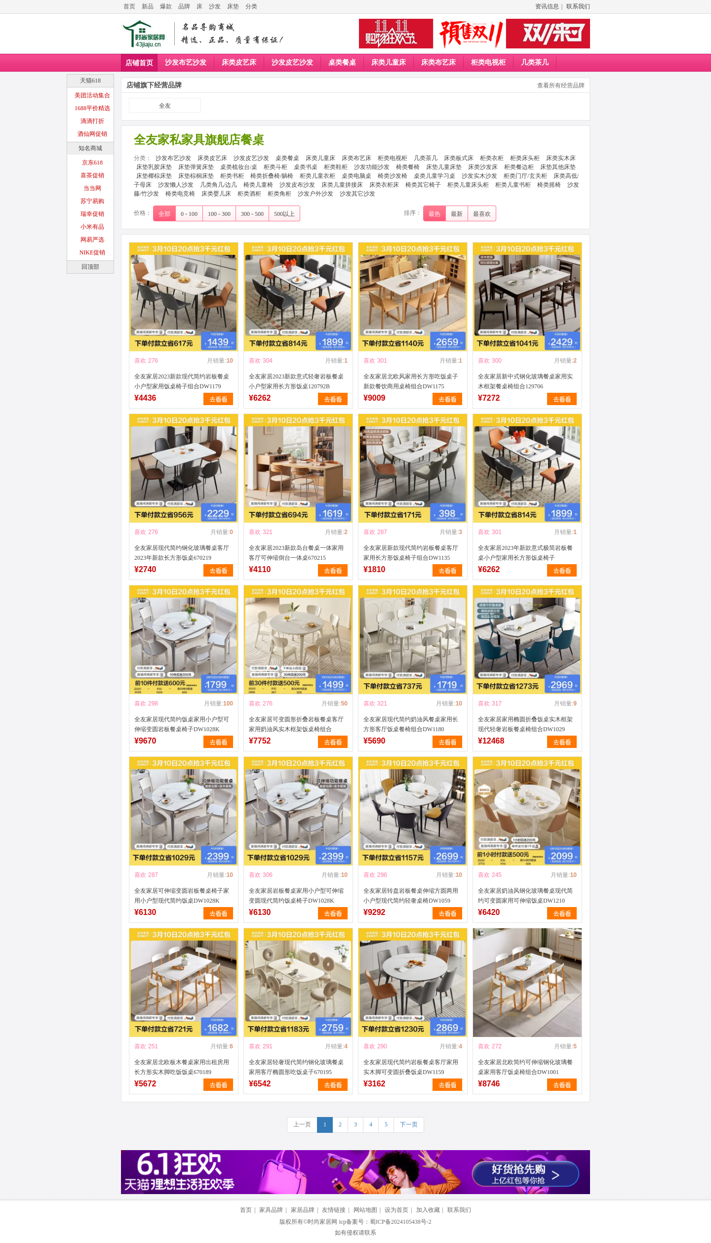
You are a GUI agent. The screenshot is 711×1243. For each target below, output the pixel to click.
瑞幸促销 (92, 213)
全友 (165, 105)
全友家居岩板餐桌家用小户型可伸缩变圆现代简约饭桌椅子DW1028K (296, 895)
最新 (457, 213)
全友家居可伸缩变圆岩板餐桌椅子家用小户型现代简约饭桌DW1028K (181, 895)
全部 (164, 213)
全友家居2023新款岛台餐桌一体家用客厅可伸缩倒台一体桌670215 (296, 552)
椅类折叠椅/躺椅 (271, 175)
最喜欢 (482, 213)
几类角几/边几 (218, 184)
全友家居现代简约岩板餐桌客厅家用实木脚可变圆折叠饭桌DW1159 (410, 1067)
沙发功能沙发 (372, 167)
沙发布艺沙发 (185, 62)
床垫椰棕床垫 (154, 175)
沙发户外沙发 (315, 193)
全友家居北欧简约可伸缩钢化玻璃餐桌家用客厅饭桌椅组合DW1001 (525, 1067)
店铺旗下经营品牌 (154, 85)
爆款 (166, 6)
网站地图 (365, 1209)
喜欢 (140, 360)
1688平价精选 (92, 108)
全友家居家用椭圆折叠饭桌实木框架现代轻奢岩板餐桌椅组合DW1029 (525, 724)
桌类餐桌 (342, 62)
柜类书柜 (232, 175)
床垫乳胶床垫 (154, 167)
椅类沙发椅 (392, 175)
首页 (129, 6)
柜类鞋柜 (336, 167)
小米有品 (92, 226)
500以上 (284, 213)
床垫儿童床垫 (444, 167)
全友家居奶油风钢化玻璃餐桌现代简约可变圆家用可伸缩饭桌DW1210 (525, 895)
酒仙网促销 (92, 133)
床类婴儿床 (216, 193)
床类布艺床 (438, 62)
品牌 (184, 6)
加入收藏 (428, 1209)
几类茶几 (535, 62)
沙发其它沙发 (357, 193)
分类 (251, 6)
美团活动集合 (92, 95)
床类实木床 (561, 158)
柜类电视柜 (488, 62)
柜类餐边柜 (519, 167)
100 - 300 (219, 213)
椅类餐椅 (408, 167)
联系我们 (578, 6)
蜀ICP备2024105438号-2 (401, 1221)
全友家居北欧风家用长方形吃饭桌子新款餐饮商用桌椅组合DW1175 (410, 381)
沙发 (215, 6)
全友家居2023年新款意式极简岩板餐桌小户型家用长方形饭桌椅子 (525, 552)
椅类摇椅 (549, 184)
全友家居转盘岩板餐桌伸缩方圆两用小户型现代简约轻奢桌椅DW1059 (410, 895)
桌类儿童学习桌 (434, 175)
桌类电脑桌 (356, 175)
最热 (434, 213)
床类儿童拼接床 (342, 184)
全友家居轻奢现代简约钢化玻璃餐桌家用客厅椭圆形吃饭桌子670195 (296, 1067)
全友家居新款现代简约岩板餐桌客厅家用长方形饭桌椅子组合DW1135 (410, 552)
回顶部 (90, 266)
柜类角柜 (279, 193)
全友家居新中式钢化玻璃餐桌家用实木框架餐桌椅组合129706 (525, 381)
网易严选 (92, 239)
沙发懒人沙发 (176, 184)
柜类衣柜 (492, 158)
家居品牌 (303, 1209)
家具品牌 (271, 1209)
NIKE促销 (92, 252)
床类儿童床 (388, 62)
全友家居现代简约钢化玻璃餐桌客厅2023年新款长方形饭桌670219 (181, 552)
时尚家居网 (322, 1221)
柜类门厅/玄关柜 (525, 175)
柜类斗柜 (275, 167)
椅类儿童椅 (258, 184)
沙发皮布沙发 (297, 184)
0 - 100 (189, 213)
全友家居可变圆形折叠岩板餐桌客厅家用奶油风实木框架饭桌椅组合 (296, 724)
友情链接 (334, 1209)
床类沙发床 (483, 167)
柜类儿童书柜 (513, 184)
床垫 (233, 6)
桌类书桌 (305, 167)
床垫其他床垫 (558, 167)
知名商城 (90, 148)
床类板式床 (459, 158)
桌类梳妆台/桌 (238, 167)
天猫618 (90, 80)
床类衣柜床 (384, 184)
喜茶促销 (92, 175)
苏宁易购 (92, 201)
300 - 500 (252, 213)
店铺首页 (139, 63)
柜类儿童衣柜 (317, 175)
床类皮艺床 (239, 62)
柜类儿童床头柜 (468, 184)
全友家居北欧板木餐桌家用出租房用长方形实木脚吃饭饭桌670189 (181, 1067)
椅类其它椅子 (423, 184)
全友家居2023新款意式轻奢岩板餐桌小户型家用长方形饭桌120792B (296, 381)
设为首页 (396, 1209)
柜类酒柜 (249, 193)
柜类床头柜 (525, 158)
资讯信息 (547, 6)
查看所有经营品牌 (561, 85)
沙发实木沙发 (479, 175)
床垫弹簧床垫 (196, 167)
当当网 (92, 188)
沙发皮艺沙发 (292, 62)
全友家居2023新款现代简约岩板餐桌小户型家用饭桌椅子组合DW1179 (181, 381)
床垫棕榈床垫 (196, 175)
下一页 (409, 1124)
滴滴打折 (92, 121)
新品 (148, 6)
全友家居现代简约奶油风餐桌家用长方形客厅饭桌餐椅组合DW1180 (410, 724)
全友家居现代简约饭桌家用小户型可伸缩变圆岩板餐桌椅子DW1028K (181, 724)
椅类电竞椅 (180, 193)
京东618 (92, 162)
